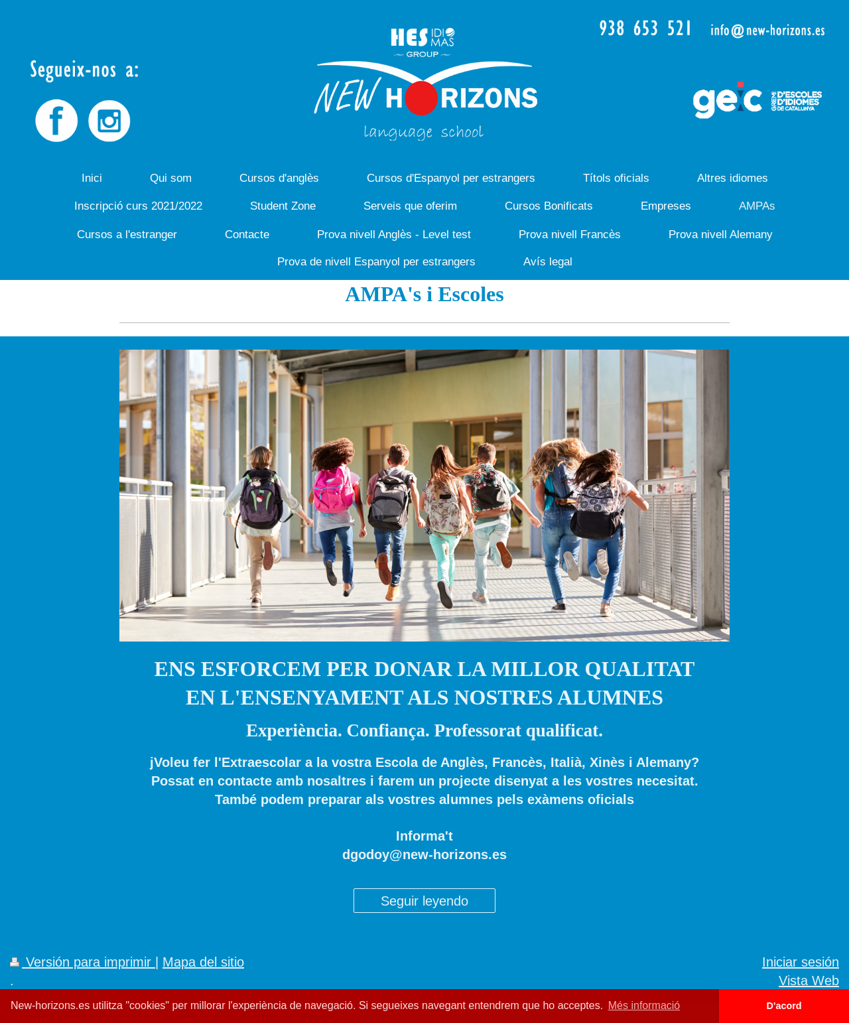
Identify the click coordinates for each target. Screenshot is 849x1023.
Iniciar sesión (800, 961)
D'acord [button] (784, 1005)
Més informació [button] (644, 1005)
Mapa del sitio (203, 961)
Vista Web (809, 980)
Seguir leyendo (424, 900)
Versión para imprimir (82, 961)
